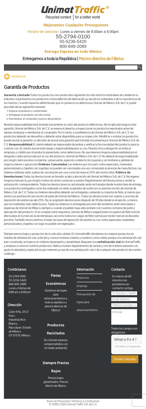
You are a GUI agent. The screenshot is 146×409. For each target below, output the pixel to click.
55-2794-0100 (73, 36)
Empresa (82, 286)
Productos (83, 278)
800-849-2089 (73, 46)
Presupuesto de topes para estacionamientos (87, 302)
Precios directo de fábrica (56, 384)
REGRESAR (18, 76)
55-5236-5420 (73, 41)
